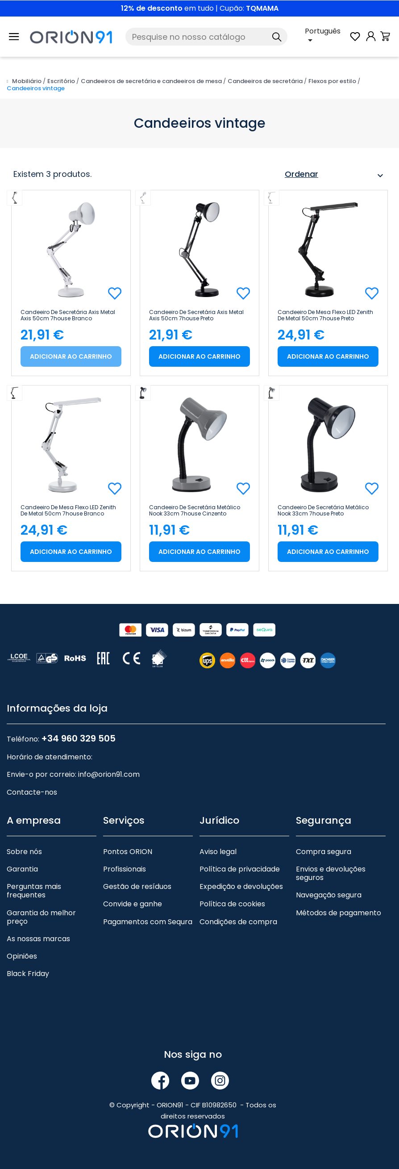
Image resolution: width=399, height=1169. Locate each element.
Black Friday (28, 973)
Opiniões (22, 956)
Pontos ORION (127, 851)
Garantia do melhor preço (41, 917)
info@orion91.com (109, 774)
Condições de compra (238, 922)
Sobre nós (24, 851)
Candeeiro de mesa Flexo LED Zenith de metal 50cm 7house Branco (68, 510)
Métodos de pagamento (338, 913)
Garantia (22, 869)
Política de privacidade (240, 869)
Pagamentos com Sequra (147, 922)
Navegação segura (329, 895)
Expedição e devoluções (241, 886)
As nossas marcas (38, 939)
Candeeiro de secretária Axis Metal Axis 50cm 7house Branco (68, 315)
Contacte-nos (32, 792)
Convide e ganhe (132, 904)
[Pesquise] (206, 37)
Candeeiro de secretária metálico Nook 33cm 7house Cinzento (194, 510)
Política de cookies (232, 904)
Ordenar (335, 175)
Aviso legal (218, 851)
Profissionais (124, 869)
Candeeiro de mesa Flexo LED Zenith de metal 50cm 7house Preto (325, 315)
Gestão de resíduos (137, 886)
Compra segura (323, 851)
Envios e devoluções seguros (331, 873)
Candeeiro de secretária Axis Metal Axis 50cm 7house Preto (196, 315)
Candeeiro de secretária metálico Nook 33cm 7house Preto (323, 510)
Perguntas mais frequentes (34, 890)
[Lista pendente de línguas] (327, 37)
